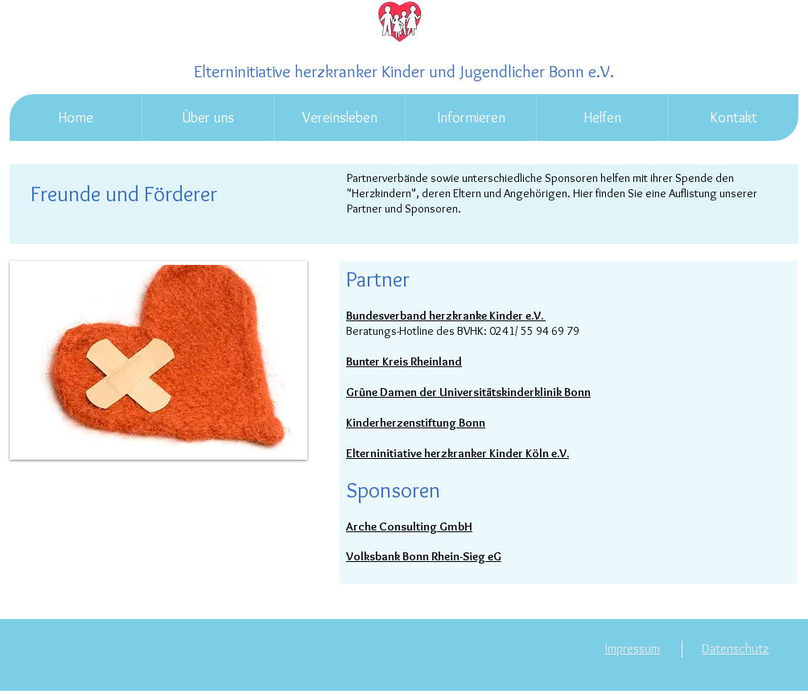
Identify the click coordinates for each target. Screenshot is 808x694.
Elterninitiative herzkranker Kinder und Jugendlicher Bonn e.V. (404, 71)
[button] (208, 117)
